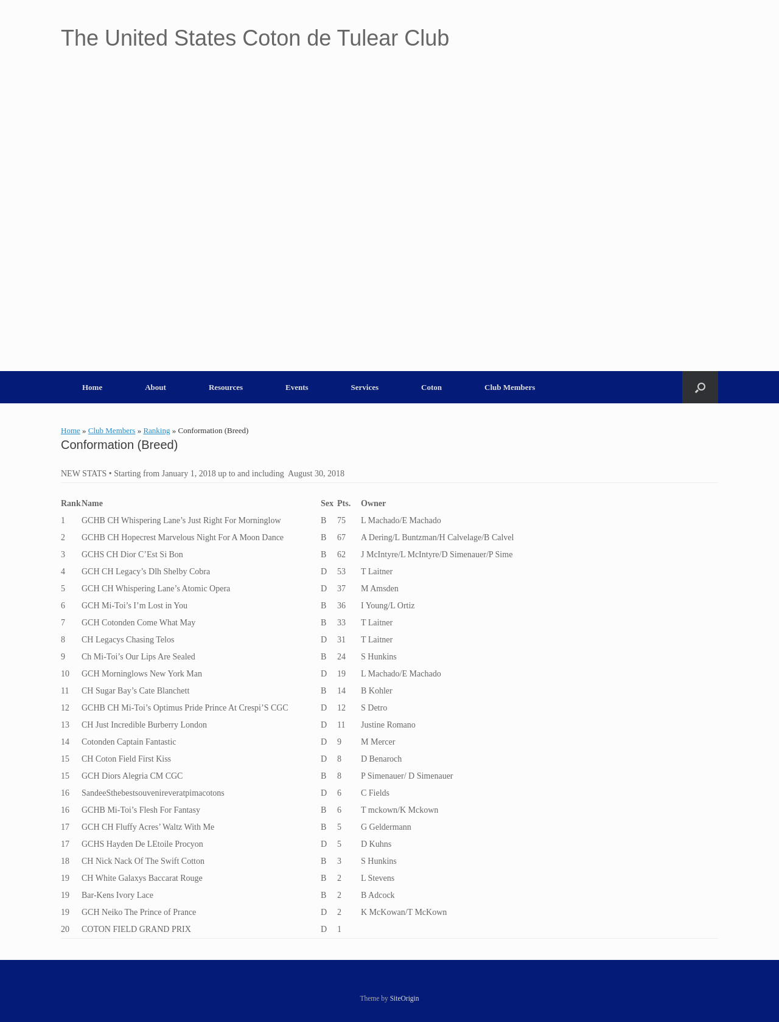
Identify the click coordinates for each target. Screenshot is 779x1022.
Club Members (509, 387)
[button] (700, 387)
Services (365, 387)
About (155, 387)
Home (92, 387)
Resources (226, 387)
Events (297, 387)
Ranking (156, 430)
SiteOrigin (404, 998)
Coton (431, 387)
